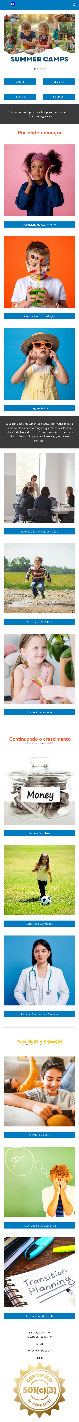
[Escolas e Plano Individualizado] (39, 531)
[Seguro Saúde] (39, 408)
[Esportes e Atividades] (39, 923)
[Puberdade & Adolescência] (39, 1225)
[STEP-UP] (59, 96)
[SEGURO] (59, 81)
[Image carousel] (39, 42)
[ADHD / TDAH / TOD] (39, 621)
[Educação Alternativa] (39, 712)
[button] (4, 5)
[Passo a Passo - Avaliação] (39, 316)
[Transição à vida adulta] (39, 1315)
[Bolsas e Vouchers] (39, 833)
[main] (39, 114)
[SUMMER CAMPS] (39, 1135)
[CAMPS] (20, 81)
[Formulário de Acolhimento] (39, 224)
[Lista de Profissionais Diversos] (39, 1014)
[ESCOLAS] (20, 96)
